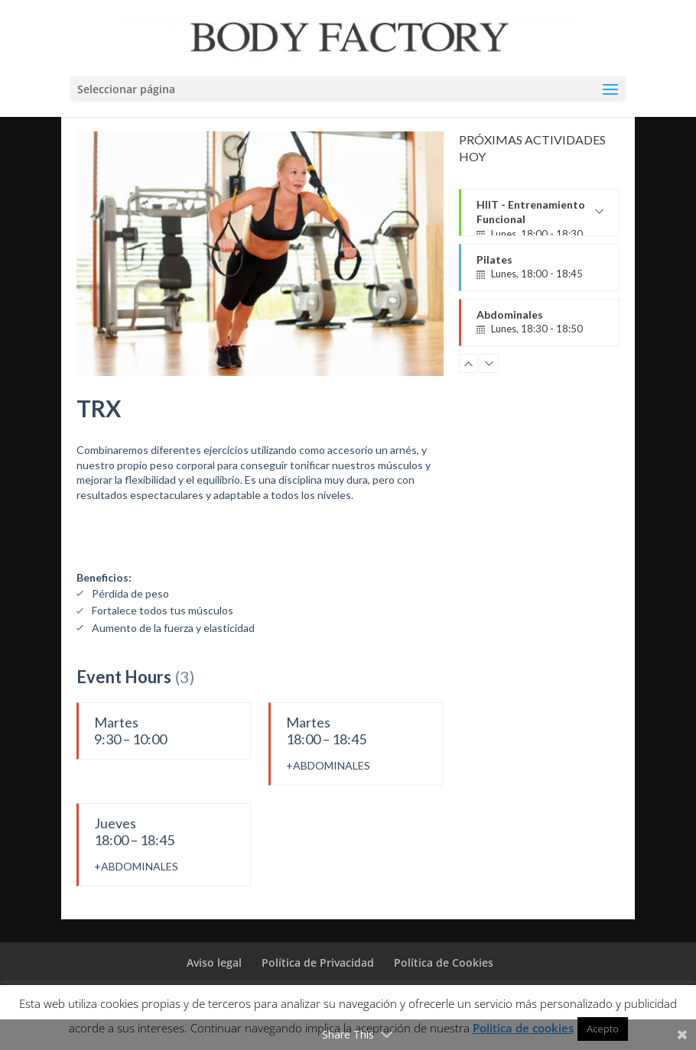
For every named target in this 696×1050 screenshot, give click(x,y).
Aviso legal (214, 962)
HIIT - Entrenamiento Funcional (539, 217)
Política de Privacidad (318, 962)
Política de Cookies (443, 962)
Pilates (539, 267)
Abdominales (539, 322)
